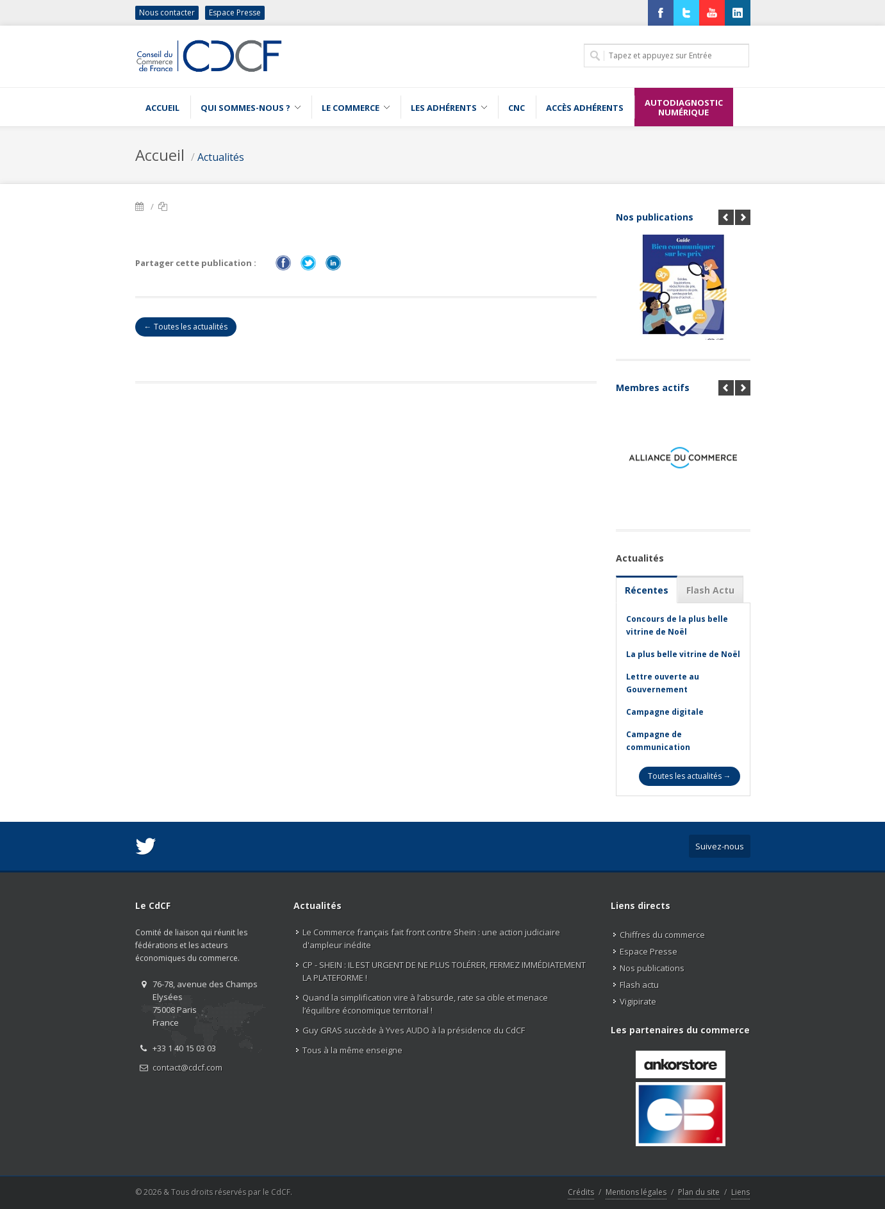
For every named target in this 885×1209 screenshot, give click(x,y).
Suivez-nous (719, 846)
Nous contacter (167, 12)
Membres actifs (653, 387)
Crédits (581, 1192)
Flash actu (639, 984)
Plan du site (699, 1192)
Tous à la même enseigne (352, 1050)
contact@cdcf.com (187, 1067)
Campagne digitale (665, 711)
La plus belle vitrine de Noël (683, 654)
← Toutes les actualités (185, 326)
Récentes (646, 590)
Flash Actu (710, 590)
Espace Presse (235, 12)
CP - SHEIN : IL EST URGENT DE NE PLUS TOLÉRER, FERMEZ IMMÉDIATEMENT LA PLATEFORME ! (444, 971)
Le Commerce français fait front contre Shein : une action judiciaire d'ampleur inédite (431, 938)
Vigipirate (638, 1001)
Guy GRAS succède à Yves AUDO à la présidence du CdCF (413, 1030)
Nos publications (654, 217)
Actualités (220, 157)
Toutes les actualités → (689, 776)
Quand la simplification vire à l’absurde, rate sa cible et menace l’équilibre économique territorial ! (425, 1004)
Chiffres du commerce (662, 934)
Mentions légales (636, 1192)
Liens (740, 1192)
